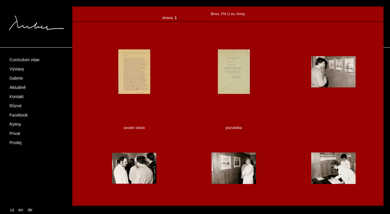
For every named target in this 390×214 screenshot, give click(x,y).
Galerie (16, 78)
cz (12, 209)
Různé (15, 105)
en (20, 209)
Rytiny (15, 124)
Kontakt (16, 96)
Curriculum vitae (24, 59)
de (30, 209)
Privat (14, 133)
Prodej (15, 142)
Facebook (18, 115)
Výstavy (16, 69)
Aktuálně (17, 87)
